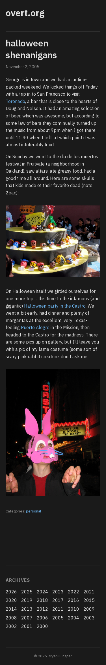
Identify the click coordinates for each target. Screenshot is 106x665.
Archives (18, 580)
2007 (27, 618)
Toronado (15, 101)
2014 (11, 609)
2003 (89, 618)
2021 (89, 592)
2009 (89, 609)
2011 (58, 609)
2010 (73, 609)
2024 (42, 592)
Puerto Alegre (35, 327)
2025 (27, 592)
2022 (73, 592)
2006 (42, 618)
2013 (27, 609)
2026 (11, 592)
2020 (11, 600)
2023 (58, 592)
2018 (42, 600)
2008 (11, 618)
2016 (73, 600)
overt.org (25, 13)
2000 (42, 626)
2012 (42, 609)
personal (33, 511)
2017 (58, 600)
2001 (27, 626)
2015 (89, 600)
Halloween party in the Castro (55, 306)
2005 (58, 618)
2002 (11, 626)
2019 (27, 600)
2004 (73, 618)
